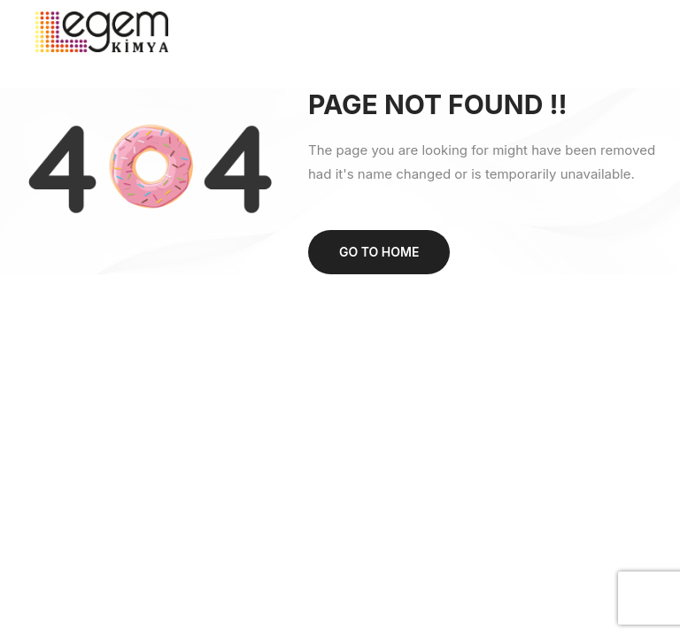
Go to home (379, 251)
